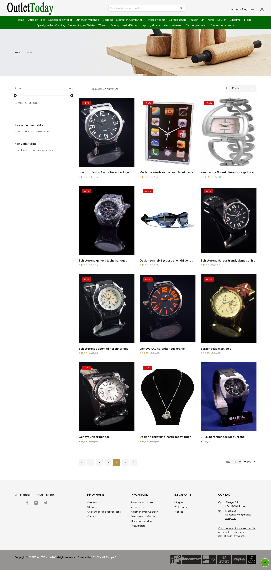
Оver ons (92, 502)
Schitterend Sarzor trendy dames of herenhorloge (228, 260)
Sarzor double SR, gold (216, 349)
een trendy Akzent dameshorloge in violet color (228, 172)
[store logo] (30, 8)
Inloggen (234, 9)
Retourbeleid (138, 525)
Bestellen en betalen (142, 502)
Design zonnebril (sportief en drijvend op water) (167, 260)
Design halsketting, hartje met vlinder (165, 437)
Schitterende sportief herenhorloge (103, 349)
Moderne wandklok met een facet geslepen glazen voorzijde (167, 172)
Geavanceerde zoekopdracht (103, 511)
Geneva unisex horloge (94, 437)
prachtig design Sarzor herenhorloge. (104, 172)
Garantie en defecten (143, 516)
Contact (91, 516)
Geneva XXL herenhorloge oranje (162, 349)
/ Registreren (248, 9)
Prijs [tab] (18, 88)
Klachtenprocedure (142, 521)
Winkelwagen (181, 507)
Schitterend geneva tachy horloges (103, 260)
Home (20, 20)
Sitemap (91, 507)
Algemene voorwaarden (144, 511)
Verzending (137, 507)
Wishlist (178, 511)
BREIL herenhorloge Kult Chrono (223, 437)
